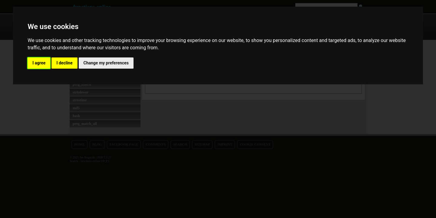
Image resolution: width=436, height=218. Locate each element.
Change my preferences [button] (106, 62)
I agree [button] (38, 62)
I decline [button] (64, 62)
